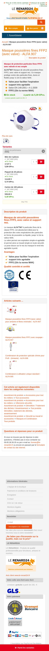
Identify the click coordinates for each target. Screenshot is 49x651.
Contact (10, 499)
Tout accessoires (22, 398)
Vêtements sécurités (23, 403)
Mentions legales (14, 507)
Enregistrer (11, 495)
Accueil (5, 42)
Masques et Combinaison (26, 419)
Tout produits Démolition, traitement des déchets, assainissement (22, 411)
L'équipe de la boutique (16, 487)
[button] (24, 151)
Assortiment (15, 35)
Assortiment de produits (13, 395)
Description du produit (36, 58)
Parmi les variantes (26, 648)
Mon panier (34, 28)
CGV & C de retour (15, 503)
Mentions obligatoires (15, 511)
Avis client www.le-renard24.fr (18, 575)
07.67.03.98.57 (36, 18)
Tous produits (9, 421)
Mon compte (13, 28)
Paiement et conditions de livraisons (21, 491)
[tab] (24, 151)
